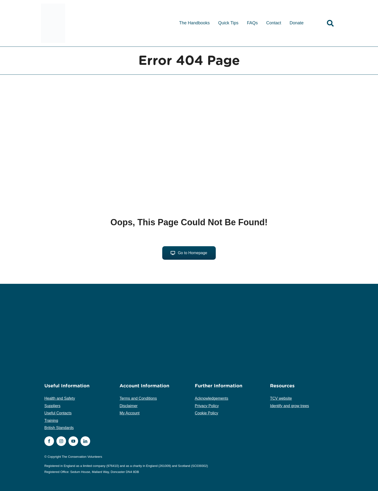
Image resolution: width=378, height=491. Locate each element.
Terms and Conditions (138, 398)
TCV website (281, 398)
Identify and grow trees (289, 406)
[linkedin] (85, 441)
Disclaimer (129, 406)
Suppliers (52, 406)
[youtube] (73, 441)
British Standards (59, 428)
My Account (130, 413)
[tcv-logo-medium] (53, 5)
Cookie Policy (206, 413)
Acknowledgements (211, 398)
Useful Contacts (58, 413)
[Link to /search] (330, 23)
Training (51, 420)
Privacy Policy (207, 406)
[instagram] (61, 441)
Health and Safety (59, 398)
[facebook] (49, 441)
